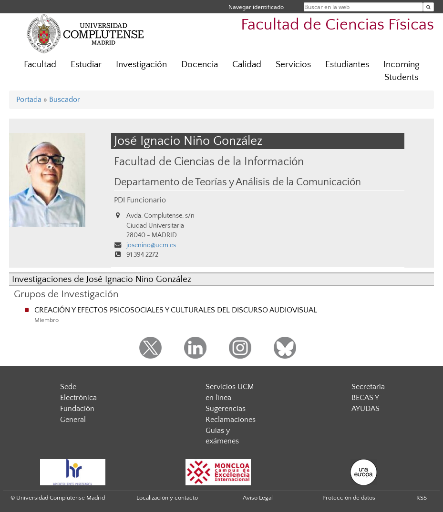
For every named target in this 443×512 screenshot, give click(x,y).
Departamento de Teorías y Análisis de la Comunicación (237, 182)
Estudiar (86, 65)
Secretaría (368, 386)
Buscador (64, 99)
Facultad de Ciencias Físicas (337, 25)
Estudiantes (347, 65)
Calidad (246, 65)
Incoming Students (401, 71)
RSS (421, 497)
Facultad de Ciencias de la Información (209, 161)
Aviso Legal (258, 497)
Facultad (40, 65)
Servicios (293, 65)
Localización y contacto (167, 497)
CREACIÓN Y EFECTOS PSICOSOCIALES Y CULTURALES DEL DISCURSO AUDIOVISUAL (175, 310)
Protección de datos (348, 497)
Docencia (199, 65)
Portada (28, 99)
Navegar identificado (256, 7)
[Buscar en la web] (428, 6)
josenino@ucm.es (151, 245)
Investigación (141, 65)
